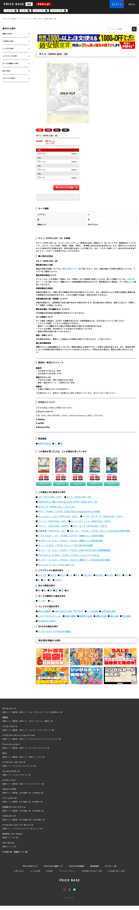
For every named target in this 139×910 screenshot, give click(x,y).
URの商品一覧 (37, 797)
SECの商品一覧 (25, 815)
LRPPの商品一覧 (25, 824)
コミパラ (32, 734)
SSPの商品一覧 (24, 806)
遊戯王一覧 (48, 725)
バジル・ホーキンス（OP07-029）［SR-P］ (103, 520)
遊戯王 (5, 721)
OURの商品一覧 (25, 797)
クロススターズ (9, 820)
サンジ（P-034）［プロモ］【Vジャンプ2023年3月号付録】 (66, 549)
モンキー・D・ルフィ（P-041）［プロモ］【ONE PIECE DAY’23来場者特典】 (75, 554)
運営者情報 (96, 870)
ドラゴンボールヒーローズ (13, 766)
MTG (4, 757)
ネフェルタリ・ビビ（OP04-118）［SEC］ (58, 520)
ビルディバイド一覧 (36, 788)
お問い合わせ (19, 875)
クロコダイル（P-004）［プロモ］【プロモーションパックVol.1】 (69, 559)
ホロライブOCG (9, 793)
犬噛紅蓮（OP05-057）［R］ (52, 534)
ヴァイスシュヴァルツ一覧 (39, 752)
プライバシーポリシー (67, 875)
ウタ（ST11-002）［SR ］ (50, 501)
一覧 (34, 19)
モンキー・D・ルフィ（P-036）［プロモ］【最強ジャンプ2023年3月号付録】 (74, 563)
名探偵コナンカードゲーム (14, 811)
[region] (71, 11)
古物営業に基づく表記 (116, 875)
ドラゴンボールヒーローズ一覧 (24, 770)
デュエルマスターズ (11, 775)
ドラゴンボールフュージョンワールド (18, 739)
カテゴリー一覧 (114, 870)
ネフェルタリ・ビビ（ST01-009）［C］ (57, 568)
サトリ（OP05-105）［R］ (79, 501)
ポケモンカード (9, 712)
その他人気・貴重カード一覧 (15, 855)
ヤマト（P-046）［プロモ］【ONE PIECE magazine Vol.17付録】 (69, 515)
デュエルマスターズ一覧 (21, 779)
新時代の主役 (44, 444)
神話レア (32, 761)
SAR (30, 716)
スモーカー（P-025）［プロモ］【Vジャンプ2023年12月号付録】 (100, 534)
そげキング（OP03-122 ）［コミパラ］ (56, 510)
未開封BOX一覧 (56, 716)
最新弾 (14, 716)
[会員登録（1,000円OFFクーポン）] (86, 38)
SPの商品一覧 (37, 806)
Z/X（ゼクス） (8, 846)
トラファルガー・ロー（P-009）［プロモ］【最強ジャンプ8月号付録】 (71, 539)
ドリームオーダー (10, 802)
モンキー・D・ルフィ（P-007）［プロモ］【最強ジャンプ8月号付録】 (71, 544)
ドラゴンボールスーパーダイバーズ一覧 (27, 833)
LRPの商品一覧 (38, 824)
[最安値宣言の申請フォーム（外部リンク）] (86, 45)
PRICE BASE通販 (9, 19)
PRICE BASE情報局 (77, 870)
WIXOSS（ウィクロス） (12, 838)
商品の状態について (70, 269)
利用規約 (49, 875)
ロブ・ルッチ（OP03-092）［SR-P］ (90, 530)
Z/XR (14, 850)
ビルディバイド (9, 784)
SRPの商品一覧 (38, 815)
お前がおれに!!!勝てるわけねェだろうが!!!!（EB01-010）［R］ (68, 505)
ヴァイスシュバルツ (11, 748)
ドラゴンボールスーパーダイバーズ (17, 829)
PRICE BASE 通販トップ (51, 870)
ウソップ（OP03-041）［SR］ (52, 525)
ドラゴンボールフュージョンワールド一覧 (45, 743)
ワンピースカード (24, 19)
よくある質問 (35, 875)
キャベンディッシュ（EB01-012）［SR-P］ (91, 525)
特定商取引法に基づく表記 (92, 875)
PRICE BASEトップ (26, 870)
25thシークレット (36, 725)
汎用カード (23, 716)
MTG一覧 (40, 761)
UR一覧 (15, 841)
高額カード (6, 716)
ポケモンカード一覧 (41, 716)
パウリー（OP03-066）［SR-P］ (53, 530)
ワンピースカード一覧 (45, 734)
